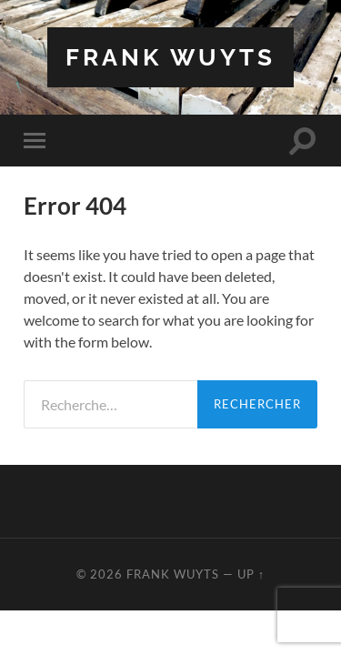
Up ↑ (251, 574)
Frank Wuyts (170, 57)
